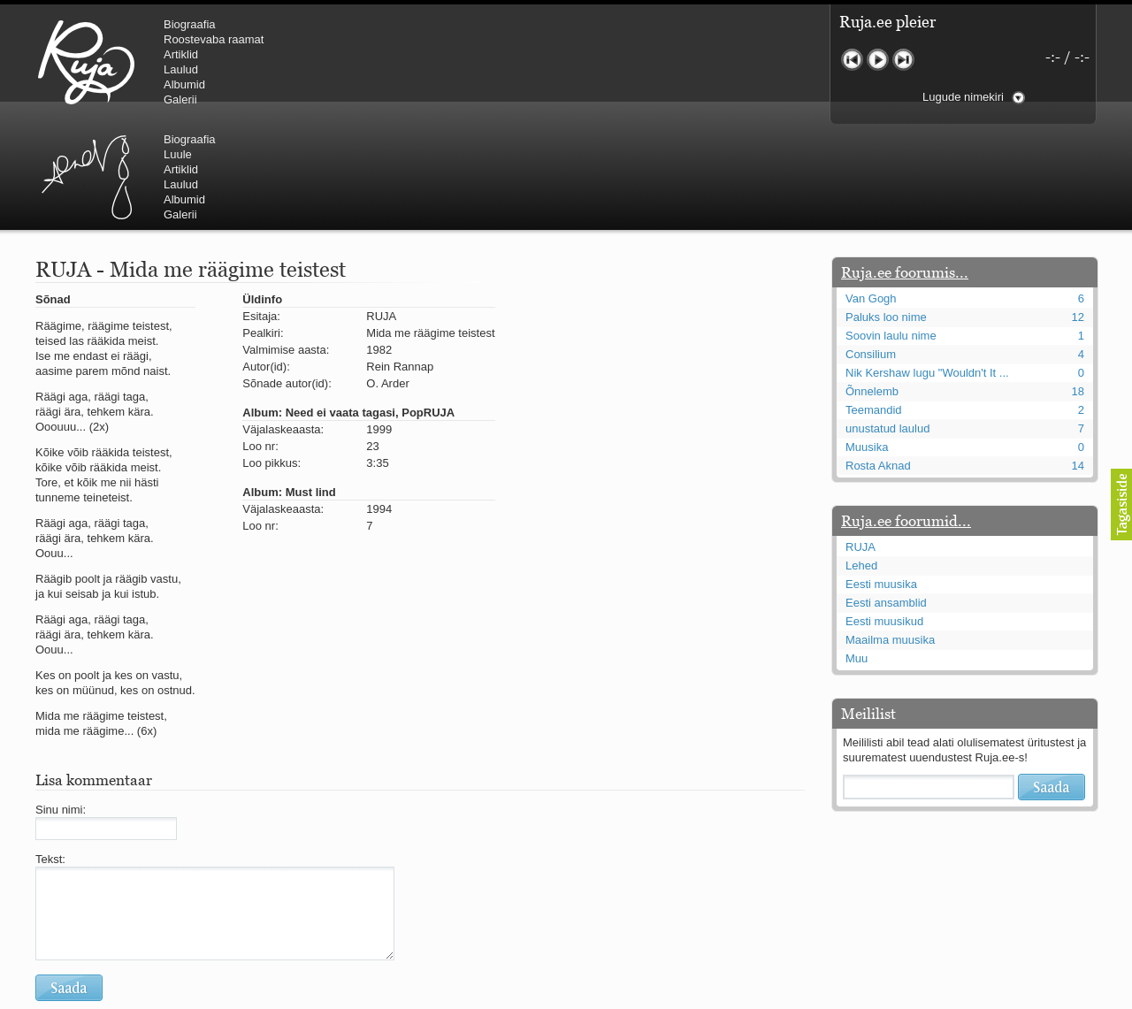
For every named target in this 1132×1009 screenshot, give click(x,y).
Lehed (861, 459)
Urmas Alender (385, 62)
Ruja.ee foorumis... (904, 166)
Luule (477, 39)
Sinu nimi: (60, 703)
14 (1078, 359)
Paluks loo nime (886, 211)
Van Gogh (871, 192)
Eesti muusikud (884, 515)
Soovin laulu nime (891, 229)
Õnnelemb (872, 285)
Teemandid (873, 303)
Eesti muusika (881, 478)
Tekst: (50, 753)
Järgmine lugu (903, 60)
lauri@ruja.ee (438, 996)
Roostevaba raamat (214, 39)
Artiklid (181, 54)
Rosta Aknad (878, 359)
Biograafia (190, 24)
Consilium (870, 248)
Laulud (181, 69)
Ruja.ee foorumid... (906, 415)
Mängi (878, 60)
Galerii (180, 99)
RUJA (86, 62)
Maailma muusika (890, 533)
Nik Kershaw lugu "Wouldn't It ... (927, 266)
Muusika (866, 341)
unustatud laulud (887, 322)
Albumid (184, 84)
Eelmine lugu (852, 60)
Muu (856, 552)
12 (1078, 211)
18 (1078, 285)
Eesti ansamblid (886, 496)
